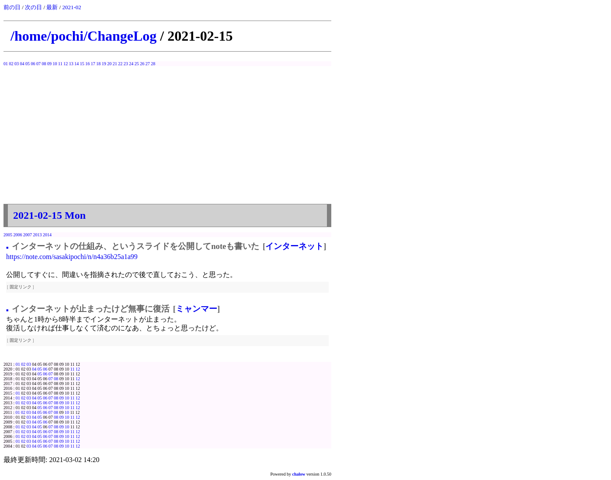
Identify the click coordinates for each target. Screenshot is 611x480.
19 (104, 63)
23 (126, 63)
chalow (299, 474)
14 (76, 63)
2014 (47, 234)
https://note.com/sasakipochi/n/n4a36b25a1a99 (72, 256)
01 (5, 63)
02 (11, 63)
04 (22, 63)
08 (44, 63)
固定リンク (20, 286)
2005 (7, 234)
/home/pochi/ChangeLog (83, 36)
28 (153, 63)
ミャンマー (196, 308)
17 (93, 63)
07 (38, 63)
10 (55, 63)
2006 (18, 234)
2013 (37, 234)
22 (120, 63)
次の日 (33, 7)
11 (60, 63)
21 (115, 63)
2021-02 (71, 7)
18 (98, 63)
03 (16, 63)
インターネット (294, 246)
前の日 (12, 7)
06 (33, 63)
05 (27, 63)
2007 (27, 234)
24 (131, 63)
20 (109, 63)
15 (82, 63)
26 (142, 63)
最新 (52, 7)
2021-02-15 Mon (49, 215)
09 (49, 63)
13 (71, 63)
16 (87, 63)
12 (65, 63)
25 (137, 63)
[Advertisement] (167, 138)
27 (148, 63)
